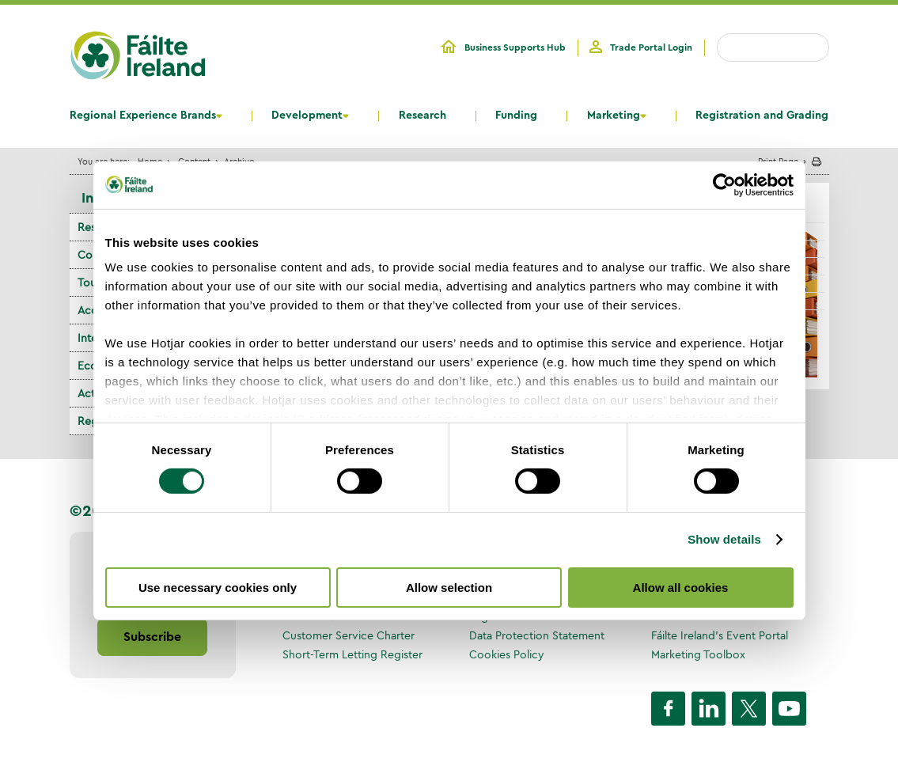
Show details (724, 539)
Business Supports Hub (515, 47)
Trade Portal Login (651, 47)
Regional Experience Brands (143, 115)
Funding (516, 115)
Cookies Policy (506, 654)
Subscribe (152, 637)
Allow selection (449, 587)
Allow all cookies (681, 587)
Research (422, 115)
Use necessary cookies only (217, 587)
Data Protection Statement (536, 635)
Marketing (613, 115)
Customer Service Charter (348, 635)
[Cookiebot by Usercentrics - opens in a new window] (724, 184)
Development (307, 115)
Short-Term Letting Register (352, 654)
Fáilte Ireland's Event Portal (719, 635)
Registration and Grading (761, 115)
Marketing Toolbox (698, 654)
